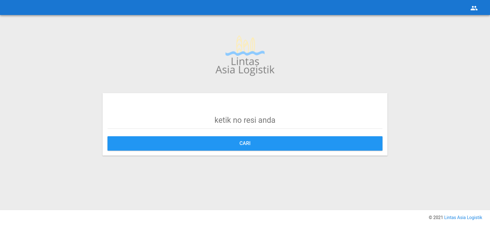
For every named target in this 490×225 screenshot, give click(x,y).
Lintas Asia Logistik (463, 217)
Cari (245, 143)
